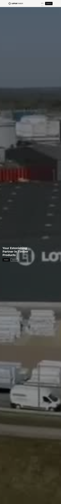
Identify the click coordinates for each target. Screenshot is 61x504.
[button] (42, 3)
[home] (16, 3)
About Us (14, 259)
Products (6, 259)
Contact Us (48, 3)
